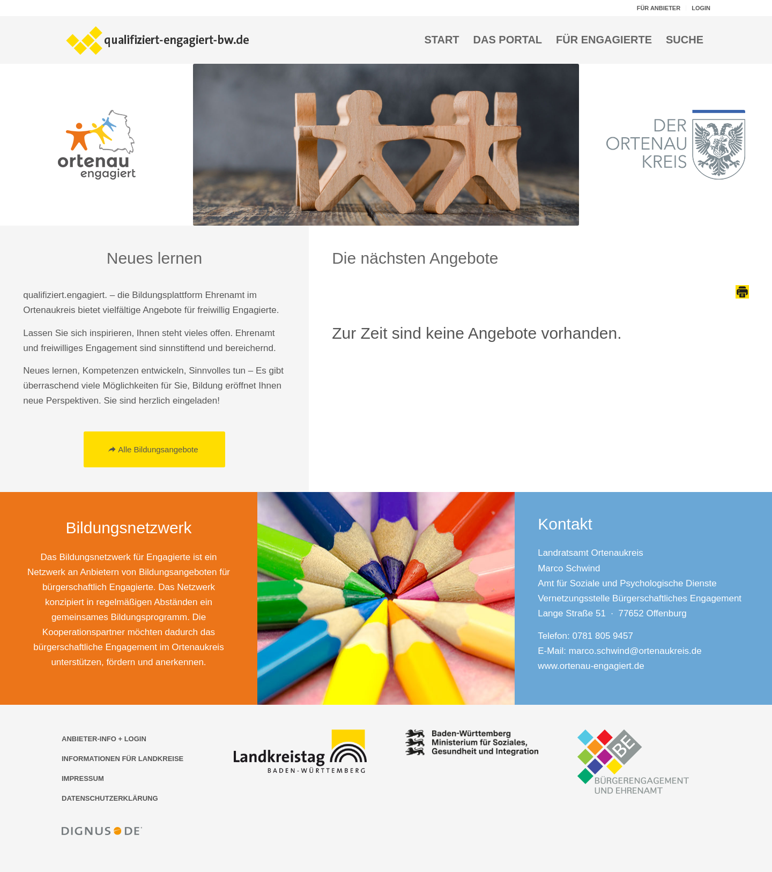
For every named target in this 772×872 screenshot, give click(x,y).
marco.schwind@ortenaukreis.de (635, 651)
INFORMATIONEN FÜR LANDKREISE (122, 759)
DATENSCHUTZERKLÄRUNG (110, 798)
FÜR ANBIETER (658, 8)
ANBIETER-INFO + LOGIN (104, 739)
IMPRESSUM (83, 778)
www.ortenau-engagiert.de (591, 666)
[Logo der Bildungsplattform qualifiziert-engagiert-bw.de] (158, 40)
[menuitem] (659, 8)
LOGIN (701, 8)
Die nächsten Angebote (415, 258)
